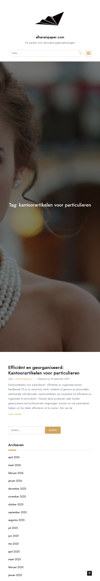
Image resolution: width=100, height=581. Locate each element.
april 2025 (14, 551)
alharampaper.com (50, 37)
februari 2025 (15, 567)
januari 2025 (15, 575)
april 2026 (14, 457)
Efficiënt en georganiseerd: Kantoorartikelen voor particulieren (43, 370)
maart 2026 (14, 465)
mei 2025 (13, 544)
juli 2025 (13, 528)
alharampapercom (24, 378)
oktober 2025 (15, 504)
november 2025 (17, 496)
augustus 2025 (16, 520)
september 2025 (17, 512)
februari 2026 (15, 473)
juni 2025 (13, 536)
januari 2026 (15, 481)
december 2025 (17, 489)
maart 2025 (14, 559)
